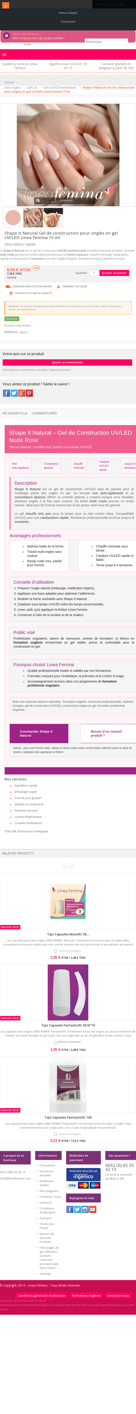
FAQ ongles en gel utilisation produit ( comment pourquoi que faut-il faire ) (49, 1258)
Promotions (47, 1165)
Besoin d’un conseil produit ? (106, 733)
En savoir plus (14, 413)
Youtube (92, 1209)
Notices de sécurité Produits (47, 1238)
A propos (46, 1218)
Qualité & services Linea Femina (19, 66)
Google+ (21, 393)
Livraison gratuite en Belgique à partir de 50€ (116, 66)
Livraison (46, 1202)
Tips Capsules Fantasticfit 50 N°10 (68, 1025)
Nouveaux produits (47, 1173)
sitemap (45, 1274)
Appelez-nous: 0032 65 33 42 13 (68, 66)
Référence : (11, 332)
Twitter (14, 393)
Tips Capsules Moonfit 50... (68, 934)
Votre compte (68, 13)
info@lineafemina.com (15, 1178)
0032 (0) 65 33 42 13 (119, 1167)
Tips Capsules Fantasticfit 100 (68, 1117)
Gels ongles (12, 87)
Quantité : (82, 273)
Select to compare (70, 950)
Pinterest (29, 393)
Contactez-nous (50, 1197)
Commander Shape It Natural (36, 733)
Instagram (85, 1209)
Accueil (9, 82)
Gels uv (32, 87)
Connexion (68, 21)
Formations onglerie (86, 1295)
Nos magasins (49, 1191)
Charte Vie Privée (47, 1226)
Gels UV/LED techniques (59, 87)
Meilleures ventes (47, 1183)
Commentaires (44, 413)
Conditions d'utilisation (47, 1210)
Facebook (6, 393)
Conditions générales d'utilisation (41, 1295)
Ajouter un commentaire (67, 362)
